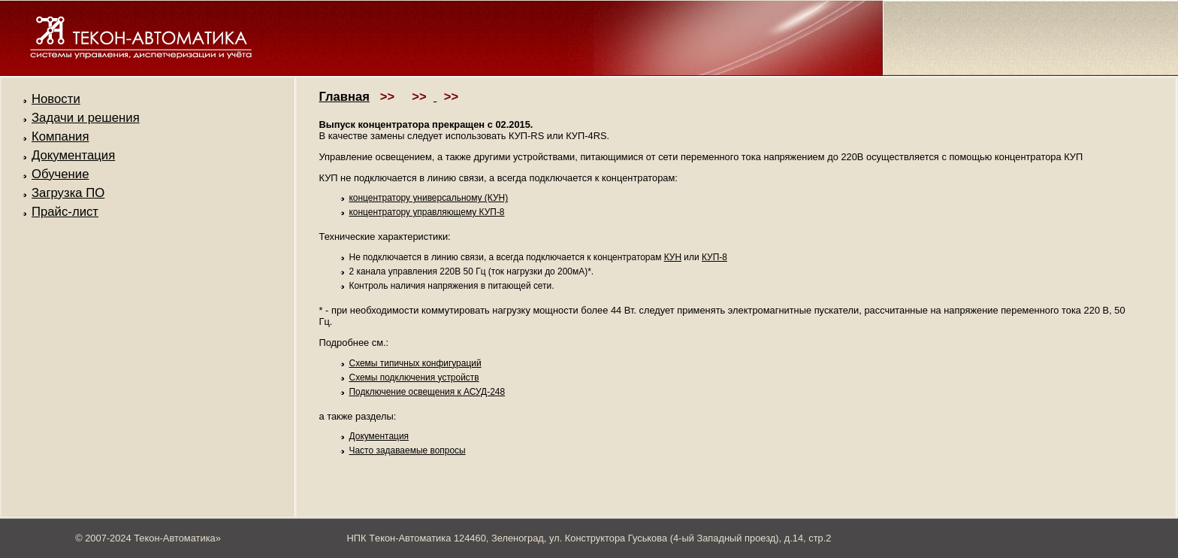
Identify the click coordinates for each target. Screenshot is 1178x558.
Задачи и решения (86, 118)
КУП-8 (714, 257)
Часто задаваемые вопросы (407, 450)
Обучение (60, 174)
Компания (60, 136)
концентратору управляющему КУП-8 (427, 212)
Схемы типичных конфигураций (415, 363)
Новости (56, 99)
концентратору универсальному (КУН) (429, 198)
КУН (672, 257)
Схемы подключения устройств (414, 377)
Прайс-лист (65, 212)
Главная (344, 96)
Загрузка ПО (68, 193)
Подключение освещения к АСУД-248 (427, 392)
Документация (73, 155)
